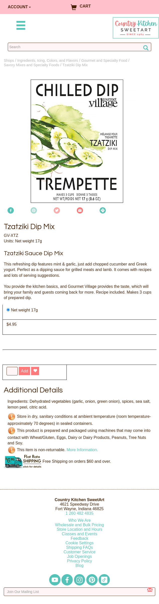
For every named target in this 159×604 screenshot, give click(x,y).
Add (24, 371)
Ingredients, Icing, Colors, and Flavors (47, 60)
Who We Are (79, 520)
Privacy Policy (79, 561)
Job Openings (79, 556)
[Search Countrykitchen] (79, 47)
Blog (79, 565)
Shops (9, 60)
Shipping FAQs (79, 547)
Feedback (79, 538)
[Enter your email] (79, 591)
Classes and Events (79, 534)
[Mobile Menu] (20, 26)
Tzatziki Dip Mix (75, 65)
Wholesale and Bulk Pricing (79, 525)
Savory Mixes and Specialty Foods (31, 65)
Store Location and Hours (79, 529)
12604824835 (79, 513)
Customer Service (79, 552)
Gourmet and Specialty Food (104, 60)
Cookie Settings (79, 543)
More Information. (82, 450)
